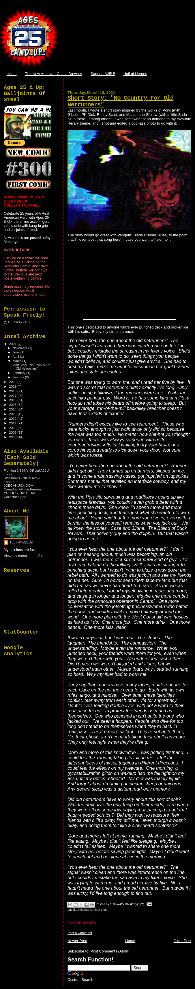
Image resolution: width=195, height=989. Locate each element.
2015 (13, 404)
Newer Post (77, 941)
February (20, 373)
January (19, 377)
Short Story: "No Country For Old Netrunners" (31, 366)
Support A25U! (103, 74)
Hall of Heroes (135, 74)
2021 (13, 344)
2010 (13, 428)
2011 (13, 423)
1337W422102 (21, 542)
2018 (13, 391)
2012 (13, 418)
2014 (13, 409)
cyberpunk (85, 909)
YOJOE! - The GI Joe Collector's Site (20, 495)
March (17, 361)
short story (100, 909)
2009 (13, 432)
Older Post (182, 941)
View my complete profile (23, 556)
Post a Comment (80, 933)
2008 (13, 437)
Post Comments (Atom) (110, 951)
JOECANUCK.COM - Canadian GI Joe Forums (23, 487)
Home (12, 74)
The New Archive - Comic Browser (53, 74)
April (16, 356)
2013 (13, 414)
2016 (13, 400)
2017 (13, 395)
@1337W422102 (17, 322)
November (20, 348)
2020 (13, 382)
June (16, 352)
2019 (13, 386)
